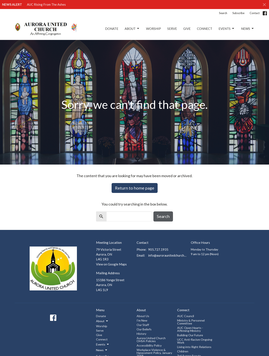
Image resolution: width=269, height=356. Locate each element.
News (247, 28)
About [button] (102, 321)
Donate (111, 28)
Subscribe (238, 13)
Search (223, 13)
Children (182, 351)
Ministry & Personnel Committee (191, 322)
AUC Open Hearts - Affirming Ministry (190, 329)
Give (187, 28)
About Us (143, 316)
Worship (153, 28)
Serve (172, 28)
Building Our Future (190, 335)
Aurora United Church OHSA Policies (151, 339)
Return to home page (134, 187)
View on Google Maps (111, 264)
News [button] (102, 350)
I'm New (142, 320)
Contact (255, 13)
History (141, 333)
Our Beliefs (144, 329)
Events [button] (102, 344)
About (132, 28)
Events (227, 28)
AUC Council (185, 316)
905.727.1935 (158, 249)
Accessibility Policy (149, 345)
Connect (204, 28)
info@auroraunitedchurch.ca (167, 255)
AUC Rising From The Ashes (46, 4)
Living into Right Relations (194, 347)
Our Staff (143, 325)
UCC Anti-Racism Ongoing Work (194, 341)
